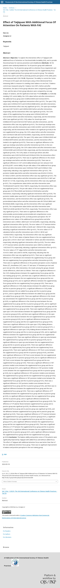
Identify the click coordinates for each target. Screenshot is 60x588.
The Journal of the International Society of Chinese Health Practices (28, 2)
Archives (11, 8)
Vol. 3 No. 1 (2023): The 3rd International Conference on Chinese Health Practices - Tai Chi (29, 11)
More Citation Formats (10, 481)
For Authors (6, 534)
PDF (5, 454)
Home (5, 8)
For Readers (7, 531)
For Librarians (7, 537)
